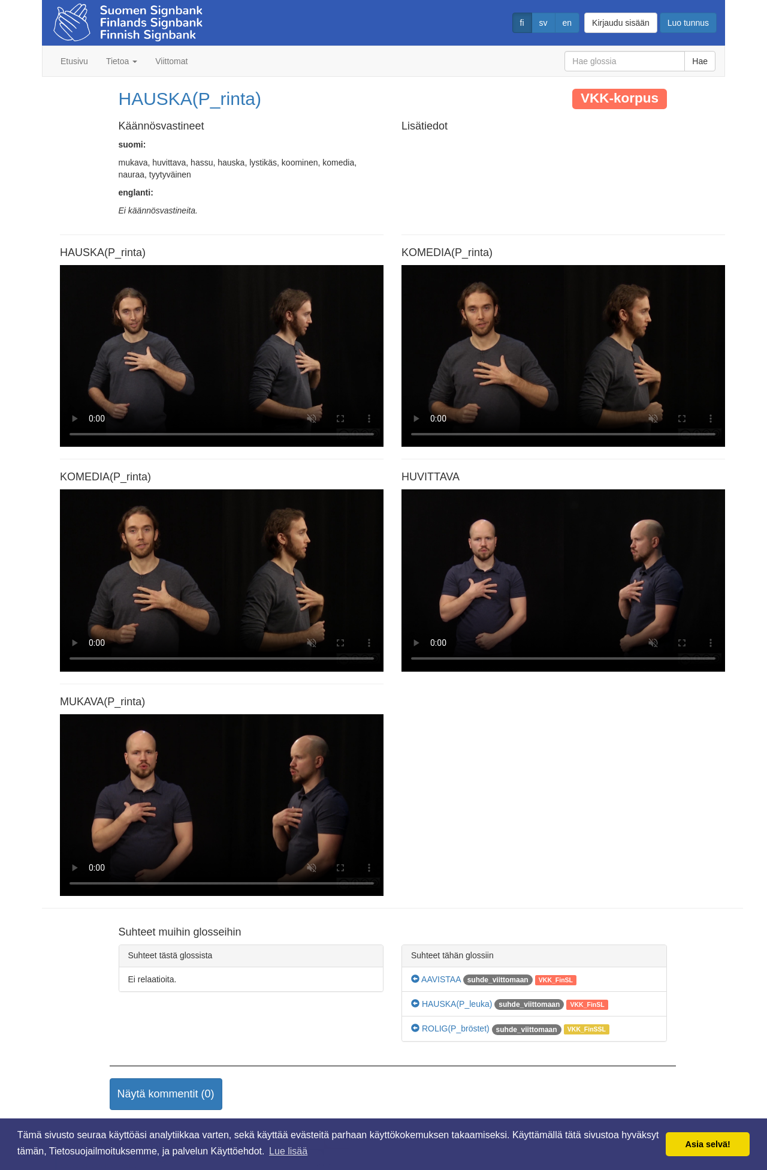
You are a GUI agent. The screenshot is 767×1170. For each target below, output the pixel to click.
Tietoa (121, 61)
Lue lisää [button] (288, 1151)
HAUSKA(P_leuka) (451, 1004)
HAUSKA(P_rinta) (190, 99)
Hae (700, 61)
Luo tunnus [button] (688, 23)
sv (543, 23)
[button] (166, 1094)
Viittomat (171, 61)
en (567, 23)
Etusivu (74, 61)
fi (522, 23)
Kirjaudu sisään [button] (621, 23)
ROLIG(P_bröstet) (450, 1028)
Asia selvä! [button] (708, 1144)
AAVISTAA (436, 979)
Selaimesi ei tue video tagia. (222, 356)
